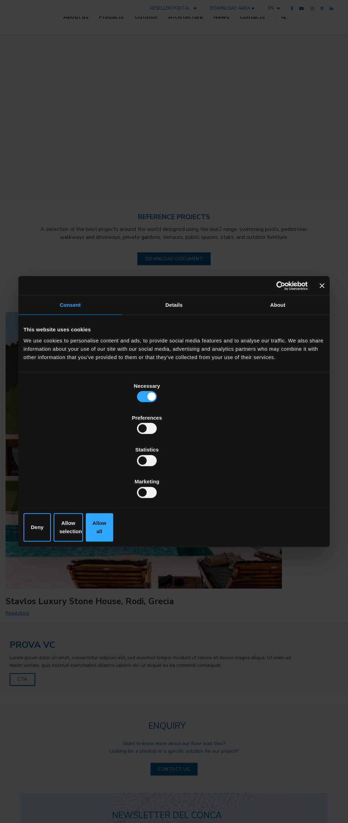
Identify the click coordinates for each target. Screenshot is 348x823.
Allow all (275, 479)
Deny (72, 479)
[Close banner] (322, 338)
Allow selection (174, 479)
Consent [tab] (70, 358)
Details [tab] (174, 358)
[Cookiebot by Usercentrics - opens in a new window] (277, 338)
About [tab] (277, 358)
